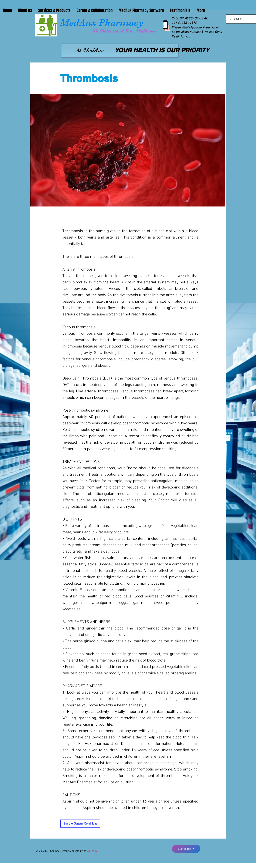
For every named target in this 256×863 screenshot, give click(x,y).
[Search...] (240, 19)
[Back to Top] (186, 849)
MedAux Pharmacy (101, 22)
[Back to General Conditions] (80, 824)
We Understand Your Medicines (124, 31)
